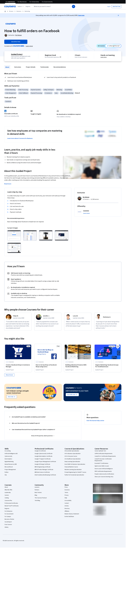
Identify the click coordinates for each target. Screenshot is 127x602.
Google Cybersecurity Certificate (43, 453)
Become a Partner (9, 519)
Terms (66, 492)
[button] (28, 6)
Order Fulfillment (23, 93)
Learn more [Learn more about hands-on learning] (104, 57)
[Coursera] (10, 6)
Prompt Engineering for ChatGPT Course (75, 472)
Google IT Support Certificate (43, 459)
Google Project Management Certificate (45, 461)
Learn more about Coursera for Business (20, 138)
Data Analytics (8, 459)
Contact (67, 503)
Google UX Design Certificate (42, 464)
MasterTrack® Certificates (12, 506)
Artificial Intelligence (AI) (11, 453)
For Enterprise (8, 511)
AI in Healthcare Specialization (73, 459)
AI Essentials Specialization (72, 451)
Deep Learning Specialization (72, 461)
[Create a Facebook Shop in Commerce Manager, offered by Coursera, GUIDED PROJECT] (18, 366)
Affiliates (67, 511)
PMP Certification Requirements (103, 471)
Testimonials (44, 67)
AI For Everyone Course (71, 456)
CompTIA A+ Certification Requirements (105, 456)
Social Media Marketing (67, 93)
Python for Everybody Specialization (74, 475)
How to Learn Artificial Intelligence (104, 469)
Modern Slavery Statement (72, 514)
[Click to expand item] (14, 235)
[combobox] (50, 6)
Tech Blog (37, 500)
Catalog (7, 498)
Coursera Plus (8, 500)
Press (66, 487)
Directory (67, 508)
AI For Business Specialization (72, 453)
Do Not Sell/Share (69, 516)
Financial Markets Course (71, 467)
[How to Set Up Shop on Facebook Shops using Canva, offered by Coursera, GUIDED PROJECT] (48, 366)
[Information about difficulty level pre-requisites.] (60, 57)
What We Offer (8, 490)
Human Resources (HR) (11, 464)
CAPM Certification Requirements (103, 453)
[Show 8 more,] (9, 375)
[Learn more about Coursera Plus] (29, 46)
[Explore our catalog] (21, 6)
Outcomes (17, 67)
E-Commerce (48, 93)
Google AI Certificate (40, 451)
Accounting (8, 451)
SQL (6, 475)
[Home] (5, 11)
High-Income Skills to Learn (102, 466)
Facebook (8, 101)
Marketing (27, 11)
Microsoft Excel (9, 467)
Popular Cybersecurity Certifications (104, 474)
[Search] (73, 6)
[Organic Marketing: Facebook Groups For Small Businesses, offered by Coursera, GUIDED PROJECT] (107, 366)
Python (6, 472)
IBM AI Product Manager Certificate (44, 469)
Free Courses (8, 524)
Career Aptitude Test (100, 451)
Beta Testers (38, 492)
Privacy (67, 495)
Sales (56, 93)
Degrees (7, 508)
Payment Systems (36, 90)
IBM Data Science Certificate (42, 472)
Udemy (6, 527)
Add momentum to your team (77, 391)
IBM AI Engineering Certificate (42, 467)
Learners (37, 487)
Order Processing (23, 90)
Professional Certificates (11, 503)
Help (66, 498)
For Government (9, 514)
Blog (36, 495)
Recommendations (60, 67)
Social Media (68, 90)
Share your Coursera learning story (104, 477)
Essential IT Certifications (101, 463)
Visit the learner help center (95, 421)
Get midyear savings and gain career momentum (17, 392)
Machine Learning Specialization (73, 469)
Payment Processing (36, 93)
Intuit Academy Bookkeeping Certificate (45, 475)
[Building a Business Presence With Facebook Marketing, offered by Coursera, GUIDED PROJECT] (77, 366)
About (7, 67)
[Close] (118, 15)
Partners (37, 490)
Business (19, 11)
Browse (11, 11)
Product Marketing (10, 90)
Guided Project (16, 54)
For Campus (8, 516)
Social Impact (8, 522)
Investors (67, 490)
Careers (7, 495)
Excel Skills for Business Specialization (75, 464)
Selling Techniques (49, 90)
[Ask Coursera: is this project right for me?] (113, 45)
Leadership (8, 492)
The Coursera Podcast (41, 498)
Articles (67, 506)
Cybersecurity (8, 456)
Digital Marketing (9, 461)
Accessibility (68, 500)
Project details (30, 67)
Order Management (10, 93)
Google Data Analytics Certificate (43, 456)
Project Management (10, 469)
